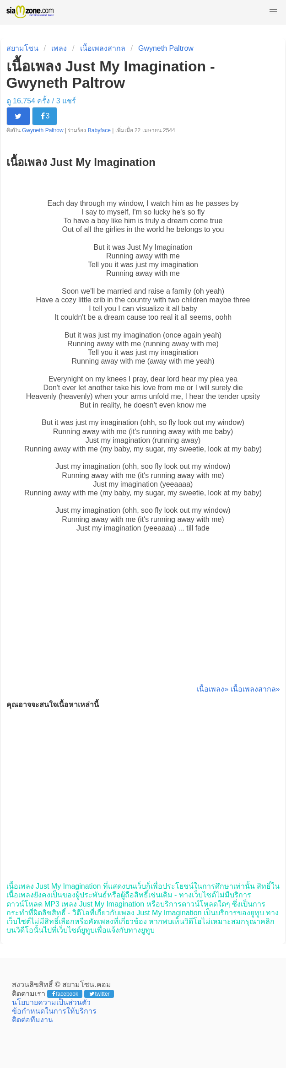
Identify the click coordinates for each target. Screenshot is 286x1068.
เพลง (59, 48)
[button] (273, 12)
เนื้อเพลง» (212, 689)
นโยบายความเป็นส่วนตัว (51, 1002)
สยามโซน (22, 48)
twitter (99, 994)
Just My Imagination (159, 247)
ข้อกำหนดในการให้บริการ (54, 1011)
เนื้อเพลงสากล (102, 48)
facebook (65, 994)
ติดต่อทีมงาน (32, 1020)
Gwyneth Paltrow (166, 48)
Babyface (99, 130)
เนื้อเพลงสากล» (255, 689)
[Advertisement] (143, 618)
